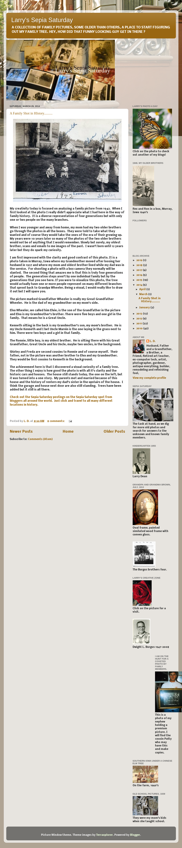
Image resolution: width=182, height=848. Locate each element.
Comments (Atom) (40, 439)
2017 (139, 270)
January (144, 307)
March (143, 294)
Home (68, 432)
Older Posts (114, 432)
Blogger (135, 835)
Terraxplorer (104, 835)
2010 (139, 328)
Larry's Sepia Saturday (42, 19)
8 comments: (56, 421)
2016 (139, 275)
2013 (139, 313)
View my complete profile (149, 378)
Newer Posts (21, 432)
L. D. (153, 341)
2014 (139, 285)
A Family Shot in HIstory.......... (31, 113)
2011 (139, 323)
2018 (139, 265)
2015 (139, 280)
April (142, 289)
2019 (139, 260)
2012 (139, 318)
